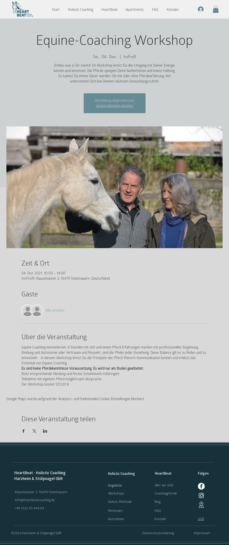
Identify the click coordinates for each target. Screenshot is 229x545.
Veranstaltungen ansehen (114, 106)
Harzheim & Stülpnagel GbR (38, 478)
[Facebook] (201, 486)
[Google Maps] (201, 504)
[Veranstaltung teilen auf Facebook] (23, 431)
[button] (82, 10)
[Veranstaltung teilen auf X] (34, 431)
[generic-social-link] (201, 495)
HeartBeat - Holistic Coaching (40, 473)
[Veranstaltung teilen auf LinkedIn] (45, 431)
